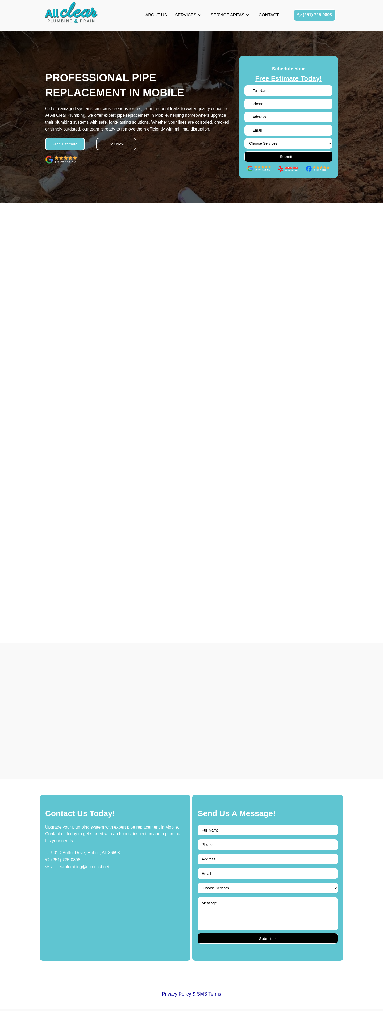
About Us (156, 15)
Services (188, 15)
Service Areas (230, 15)
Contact (269, 15)
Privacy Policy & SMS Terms (191, 996)
